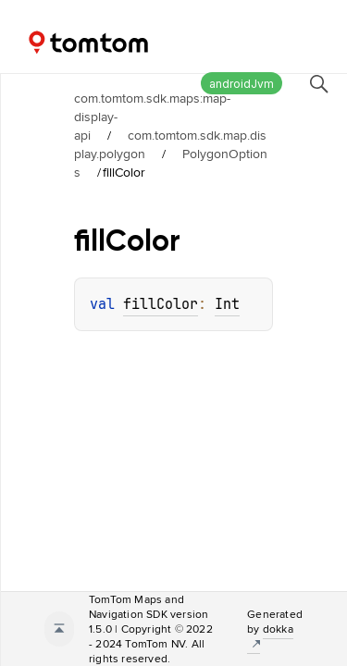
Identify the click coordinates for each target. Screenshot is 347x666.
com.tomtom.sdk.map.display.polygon (170, 144)
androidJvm (241, 84)
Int (227, 304)
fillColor (160, 304)
